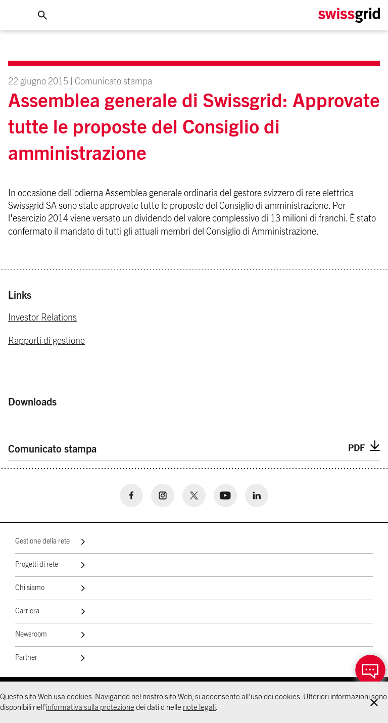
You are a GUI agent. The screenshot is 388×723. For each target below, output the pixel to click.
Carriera (27, 611)
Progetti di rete (36, 564)
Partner (26, 657)
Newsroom (31, 634)
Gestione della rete (42, 541)
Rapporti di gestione (46, 341)
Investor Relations (42, 318)
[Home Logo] (349, 15)
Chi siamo (29, 588)
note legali (199, 707)
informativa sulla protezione (90, 707)
